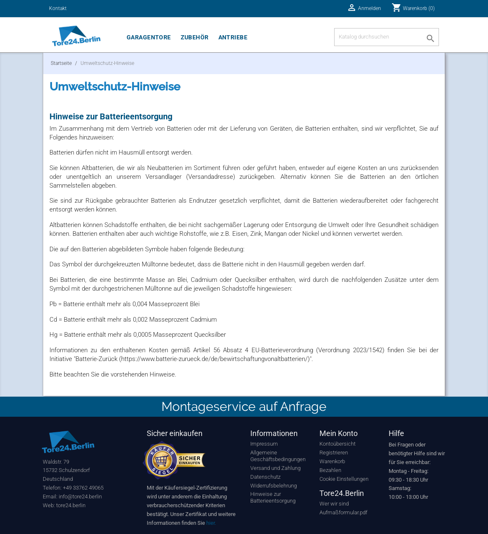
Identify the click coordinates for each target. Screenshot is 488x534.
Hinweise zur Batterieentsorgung (273, 497)
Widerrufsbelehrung (273, 485)
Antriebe (232, 37)
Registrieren (333, 452)
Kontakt (58, 8)
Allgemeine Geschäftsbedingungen (278, 455)
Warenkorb (332, 461)
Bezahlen (330, 470)
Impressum (264, 444)
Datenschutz (265, 477)
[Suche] (386, 37)
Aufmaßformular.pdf (343, 512)
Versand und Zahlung (275, 468)
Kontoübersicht (337, 444)
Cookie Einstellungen (344, 479)
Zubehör (195, 37)
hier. (211, 523)
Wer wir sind (334, 503)
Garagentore (149, 37)
